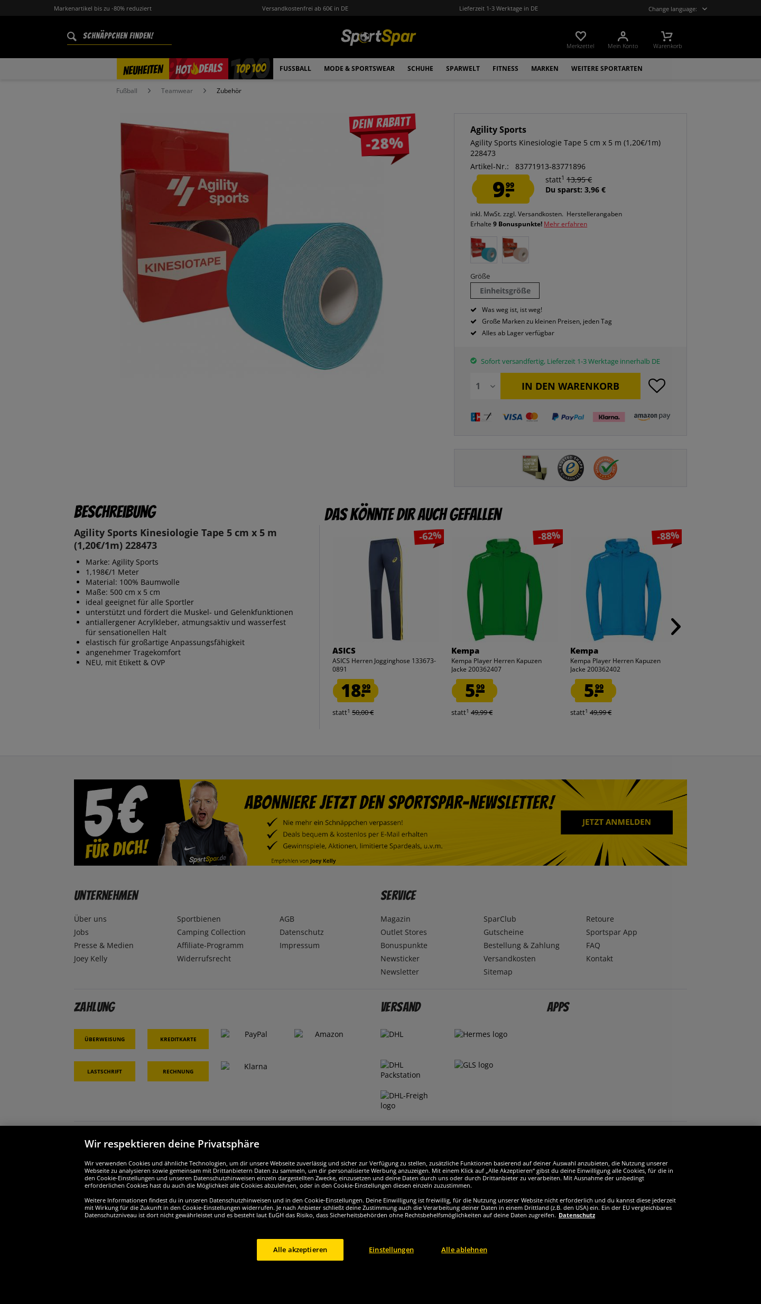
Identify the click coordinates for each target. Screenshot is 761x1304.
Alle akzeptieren (300, 1261)
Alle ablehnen (464, 1261)
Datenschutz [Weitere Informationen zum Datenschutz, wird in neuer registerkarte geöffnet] (577, 1227)
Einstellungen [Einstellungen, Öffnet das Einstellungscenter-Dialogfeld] (391, 1261)
